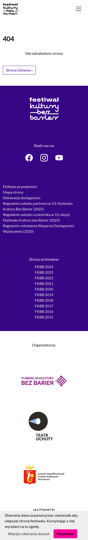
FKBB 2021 (44, 283)
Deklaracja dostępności (21, 197)
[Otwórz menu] (78, 9)
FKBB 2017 (44, 306)
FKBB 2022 (44, 278)
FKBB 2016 (44, 311)
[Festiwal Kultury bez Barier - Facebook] (29, 157)
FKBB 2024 (44, 266)
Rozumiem (65, 533)
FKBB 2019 (44, 294)
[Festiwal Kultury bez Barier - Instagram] (44, 157)
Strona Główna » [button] (19, 70)
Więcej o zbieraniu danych (29, 533)
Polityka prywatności (20, 186)
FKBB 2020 (44, 289)
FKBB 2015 (44, 317)
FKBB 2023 (44, 272)
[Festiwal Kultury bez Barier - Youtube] (59, 157)
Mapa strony (13, 192)
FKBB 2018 (44, 300)
